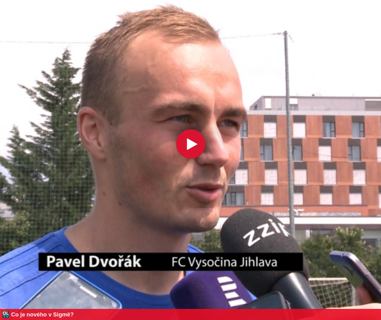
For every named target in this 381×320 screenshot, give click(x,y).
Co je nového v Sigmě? (42, 314)
